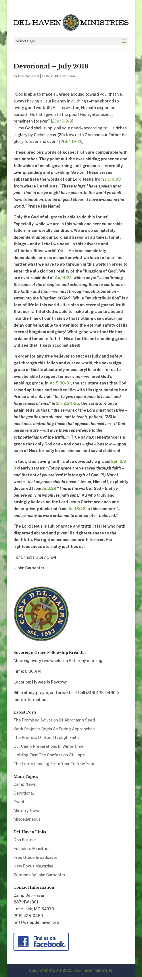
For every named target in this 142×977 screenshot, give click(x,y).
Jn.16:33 (113, 179)
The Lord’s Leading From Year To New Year (53, 763)
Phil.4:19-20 (71, 141)
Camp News (24, 784)
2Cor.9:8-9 (62, 121)
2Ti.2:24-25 (67, 403)
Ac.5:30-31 (60, 383)
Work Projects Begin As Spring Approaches (54, 729)
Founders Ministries (31, 848)
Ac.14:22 (63, 277)
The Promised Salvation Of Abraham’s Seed (54, 720)
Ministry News (26, 810)
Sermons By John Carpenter (39, 875)
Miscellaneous (26, 819)
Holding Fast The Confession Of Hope (49, 755)
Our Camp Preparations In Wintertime (48, 746)
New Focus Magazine (33, 866)
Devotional (68, 76)
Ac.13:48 (77, 508)
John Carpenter (28, 76)
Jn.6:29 (49, 488)
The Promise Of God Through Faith (46, 737)
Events (20, 801)
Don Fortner (24, 839)
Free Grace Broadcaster (36, 857)
